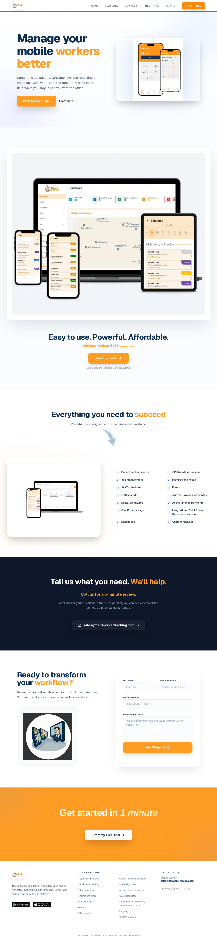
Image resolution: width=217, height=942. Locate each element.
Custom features (182, 522)
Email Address (168, 680)
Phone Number (131, 697)
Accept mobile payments (187, 502)
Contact (131, 5)
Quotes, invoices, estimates (189, 495)
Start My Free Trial (36, 101)
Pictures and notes (184, 479)
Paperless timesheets (135, 472)
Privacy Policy (170, 889)
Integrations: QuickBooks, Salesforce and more (188, 512)
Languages (128, 522)
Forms (176, 487)
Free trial (151, 5)
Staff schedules (131, 487)
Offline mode (129, 495)
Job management (132, 479)
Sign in (170, 5)
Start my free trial (108, 358)
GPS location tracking (186, 472)
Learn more (68, 101)
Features (112, 5)
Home (95, 5)
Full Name (128, 680)
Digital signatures (132, 502)
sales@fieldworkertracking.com (177, 881)
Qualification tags (132, 510)
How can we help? (133, 714)
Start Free (193, 5)
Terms (187, 889)
